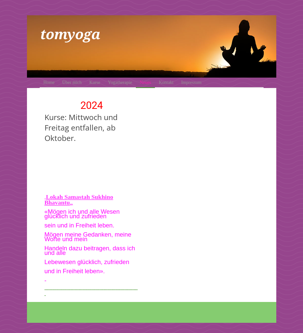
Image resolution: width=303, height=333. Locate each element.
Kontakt (166, 82)
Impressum (191, 82)
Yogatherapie (120, 82)
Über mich (72, 82)
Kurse (94, 82)
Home (49, 82)
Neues (145, 82)
